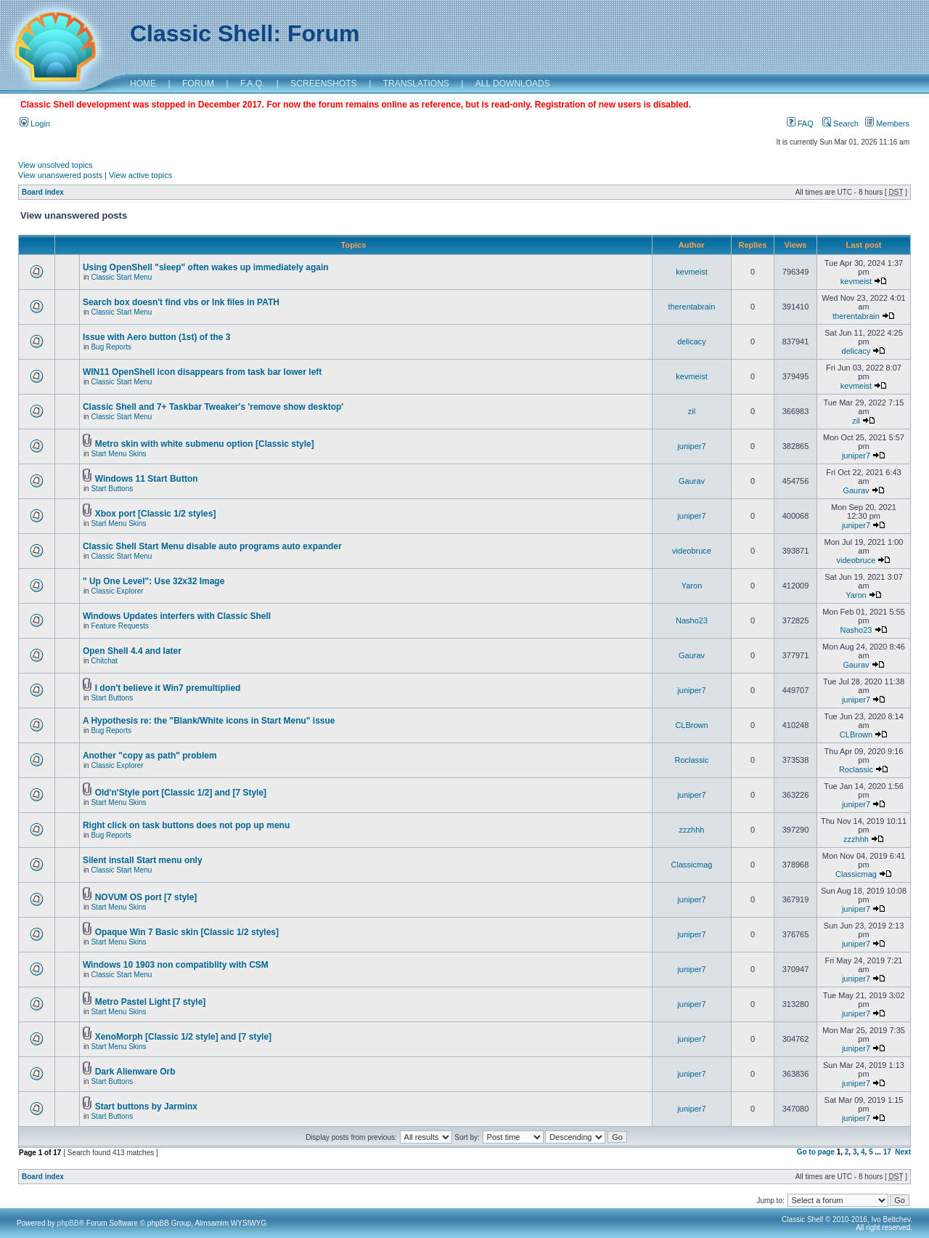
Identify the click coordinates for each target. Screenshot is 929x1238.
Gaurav (692, 481)
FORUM (198, 83)
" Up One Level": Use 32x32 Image (153, 581)
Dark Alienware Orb (135, 1072)
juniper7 (691, 446)
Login (35, 123)
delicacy (691, 341)
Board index (43, 192)
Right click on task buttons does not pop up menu (186, 825)
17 (887, 1152)
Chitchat (104, 661)
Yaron (692, 585)
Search (840, 123)
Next (903, 1152)
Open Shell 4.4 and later (132, 651)
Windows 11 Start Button (146, 479)
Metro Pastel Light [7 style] (150, 1002)
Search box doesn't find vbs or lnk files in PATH (181, 302)
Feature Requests (120, 626)
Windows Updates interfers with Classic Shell (177, 616)
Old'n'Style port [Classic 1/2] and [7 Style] (180, 793)
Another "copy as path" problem (150, 756)
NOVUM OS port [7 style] (146, 897)
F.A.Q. (252, 83)
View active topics (140, 175)
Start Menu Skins (118, 454)
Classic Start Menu (121, 277)
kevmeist (691, 271)
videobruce (691, 550)
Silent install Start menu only (142, 860)
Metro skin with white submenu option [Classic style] (204, 444)
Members (887, 123)
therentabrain (692, 306)
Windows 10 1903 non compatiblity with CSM (176, 965)
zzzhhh (692, 829)
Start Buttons (112, 489)
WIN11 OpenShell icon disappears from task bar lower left (202, 372)
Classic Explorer (117, 591)
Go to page (816, 1152)
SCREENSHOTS (323, 83)
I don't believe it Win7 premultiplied (168, 688)
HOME (143, 83)
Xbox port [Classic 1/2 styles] (155, 514)
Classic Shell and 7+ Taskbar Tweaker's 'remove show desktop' (213, 407)
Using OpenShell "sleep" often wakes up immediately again (206, 267)
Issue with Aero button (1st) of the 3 (157, 337)
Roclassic (691, 760)
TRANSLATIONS (416, 83)
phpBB (68, 1223)
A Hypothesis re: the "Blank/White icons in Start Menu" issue (209, 721)
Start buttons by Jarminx (146, 1106)
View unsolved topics (55, 165)
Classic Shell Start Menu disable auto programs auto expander (212, 546)
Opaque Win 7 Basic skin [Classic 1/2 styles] (187, 932)
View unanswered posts (60, 175)
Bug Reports (111, 347)
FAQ (800, 123)
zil (691, 411)
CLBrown (691, 725)
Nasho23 (692, 620)
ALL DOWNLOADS (512, 83)
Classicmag (692, 864)
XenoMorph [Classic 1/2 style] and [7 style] (183, 1037)
